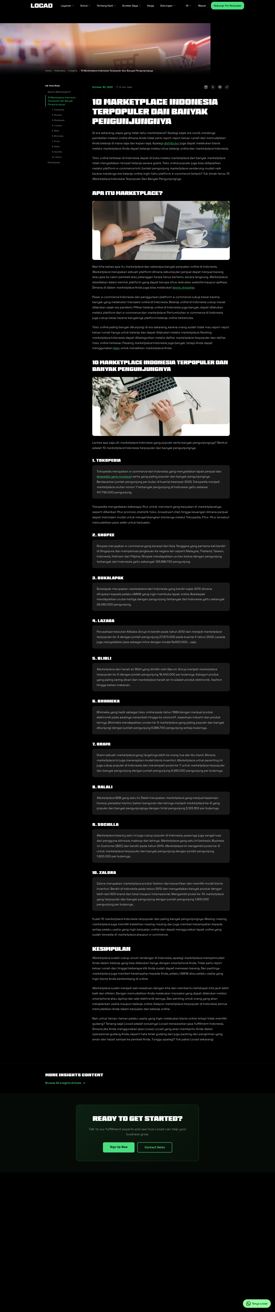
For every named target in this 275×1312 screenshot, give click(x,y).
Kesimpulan (54, 162)
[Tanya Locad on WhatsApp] (257, 1303)
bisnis (183, 287)
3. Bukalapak (58, 120)
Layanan (67, 5)
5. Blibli (55, 130)
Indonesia (60, 70)
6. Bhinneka (57, 136)
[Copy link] (227, 87)
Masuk (202, 5)
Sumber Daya (131, 5)
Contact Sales (155, 1147)
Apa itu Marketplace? (59, 91)
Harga (150, 5)
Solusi (85, 5)
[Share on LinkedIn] (206, 87)
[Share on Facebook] (220, 87)
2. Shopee (57, 115)
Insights (73, 70)
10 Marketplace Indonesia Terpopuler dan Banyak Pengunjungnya (61, 101)
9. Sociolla (57, 151)
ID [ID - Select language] (188, 5)
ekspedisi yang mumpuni (114, 476)
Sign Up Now (119, 1147)
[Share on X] (213, 87)
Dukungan (167, 5)
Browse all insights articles (65, 1083)
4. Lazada (57, 125)
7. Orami (56, 141)
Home (48, 70)
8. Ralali (56, 146)
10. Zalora (57, 157)
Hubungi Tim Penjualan (227, 5)
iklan (116, 348)
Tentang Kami (106, 5)
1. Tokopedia (58, 109)
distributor (171, 143)
